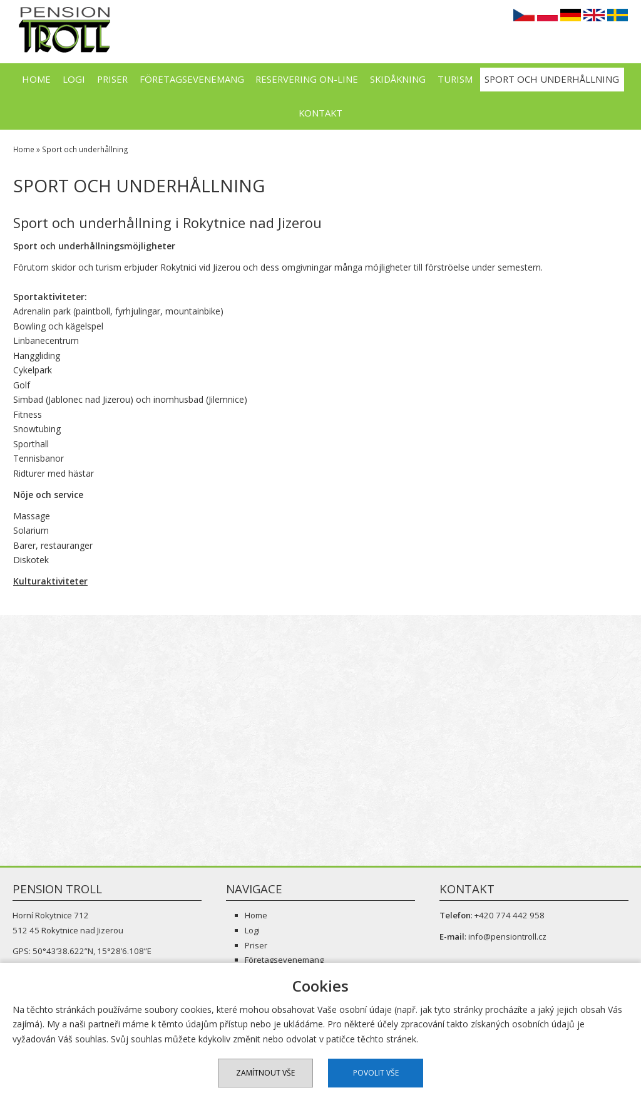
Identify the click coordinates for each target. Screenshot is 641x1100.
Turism (455, 79)
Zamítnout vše (265, 1072)
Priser (112, 79)
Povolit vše (376, 1072)
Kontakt (320, 112)
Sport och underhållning (552, 79)
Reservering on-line (306, 79)
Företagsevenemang (192, 79)
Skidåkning (398, 79)
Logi (74, 79)
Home (36, 79)
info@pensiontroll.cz (507, 936)
